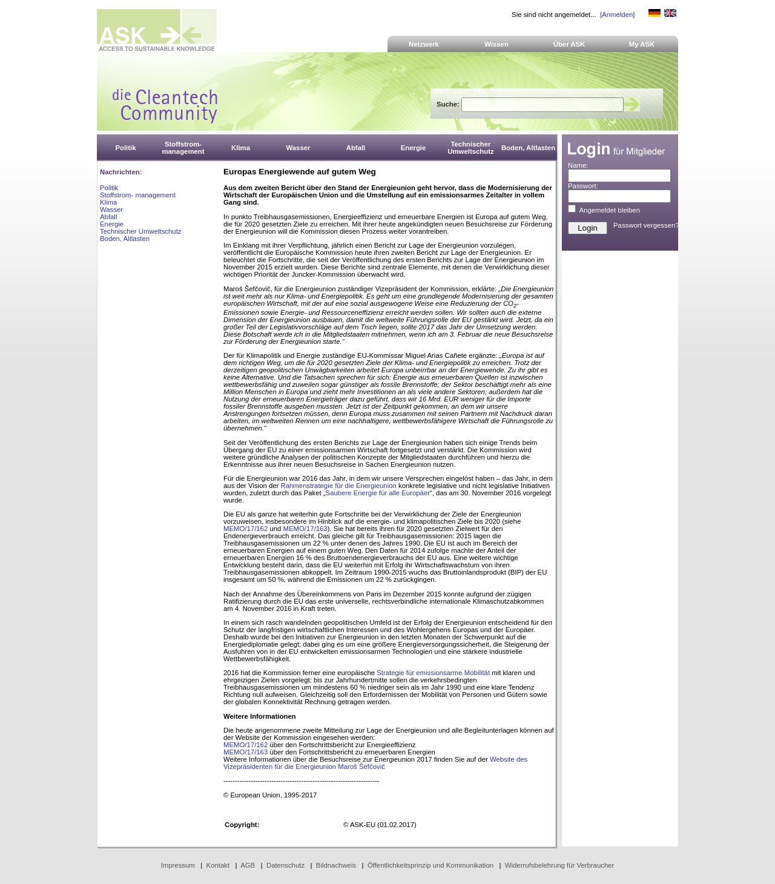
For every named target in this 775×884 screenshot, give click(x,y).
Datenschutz (285, 865)
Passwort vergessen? (646, 225)
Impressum (178, 865)
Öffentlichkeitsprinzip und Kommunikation (430, 865)
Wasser (111, 209)
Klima (108, 202)
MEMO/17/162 (245, 528)
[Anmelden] (617, 14)
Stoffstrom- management (138, 195)
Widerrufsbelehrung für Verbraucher (560, 865)
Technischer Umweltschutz (140, 231)
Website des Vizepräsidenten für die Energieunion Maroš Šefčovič (375, 763)
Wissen (496, 44)
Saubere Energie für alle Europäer (378, 492)
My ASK (642, 44)
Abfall (108, 216)
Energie (112, 224)
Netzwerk (424, 44)
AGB (247, 865)
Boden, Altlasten (125, 238)
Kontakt (218, 865)
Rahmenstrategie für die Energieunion (339, 485)
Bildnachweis (336, 865)
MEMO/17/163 (305, 528)
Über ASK (569, 44)
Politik (109, 187)
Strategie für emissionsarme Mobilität (433, 672)
